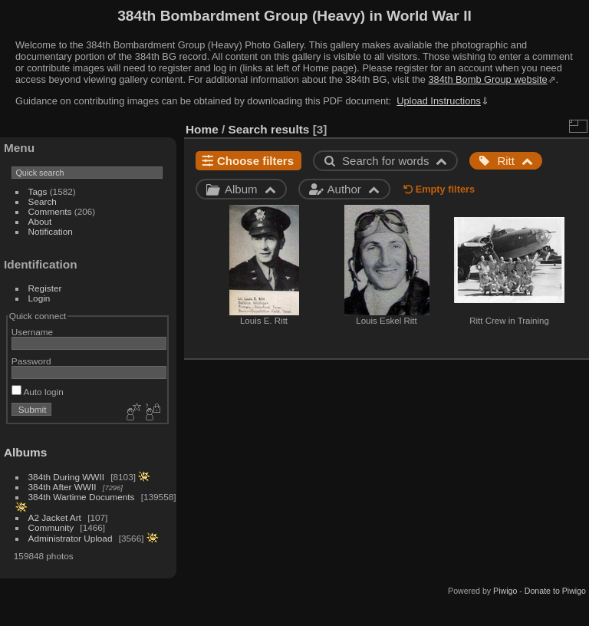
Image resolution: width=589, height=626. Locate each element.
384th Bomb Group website (488, 79)
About (40, 221)
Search (42, 201)
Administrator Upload (70, 538)
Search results (269, 129)
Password (31, 361)
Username (32, 332)
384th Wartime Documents (81, 497)
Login (39, 298)
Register (45, 288)
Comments (50, 211)
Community (51, 527)
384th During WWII (66, 477)
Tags (38, 191)
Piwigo (505, 590)
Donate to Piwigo (555, 590)
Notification (50, 231)
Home (202, 129)
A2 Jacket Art (54, 517)
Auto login (38, 392)
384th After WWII (62, 487)
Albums (25, 452)
